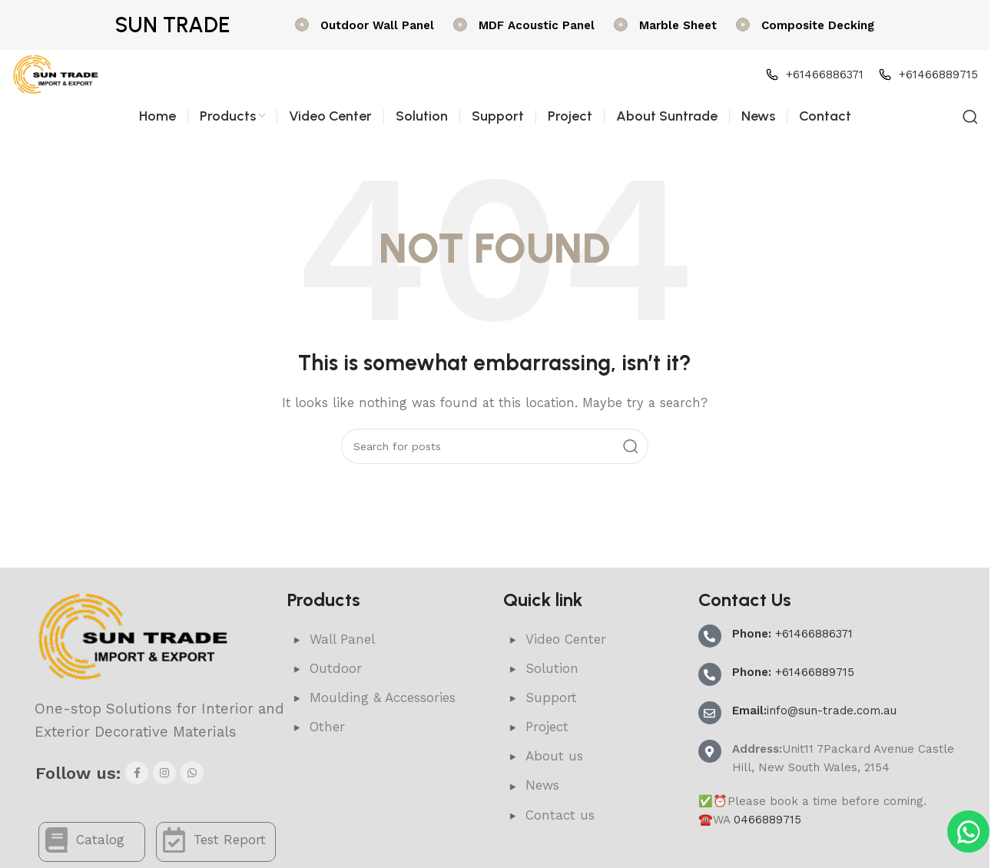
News (531, 785)
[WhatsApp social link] (192, 772)
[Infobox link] (362, 25)
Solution (540, 668)
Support (540, 697)
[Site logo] (56, 74)
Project (535, 726)
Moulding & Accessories (371, 697)
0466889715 (767, 820)
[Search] (970, 116)
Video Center (554, 639)
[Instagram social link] (164, 772)
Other (316, 726)
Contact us (549, 815)
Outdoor (324, 668)
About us (543, 756)
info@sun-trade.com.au (814, 710)
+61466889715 (793, 672)
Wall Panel (331, 639)
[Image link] (134, 636)
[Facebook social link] (136, 772)
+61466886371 (792, 634)
